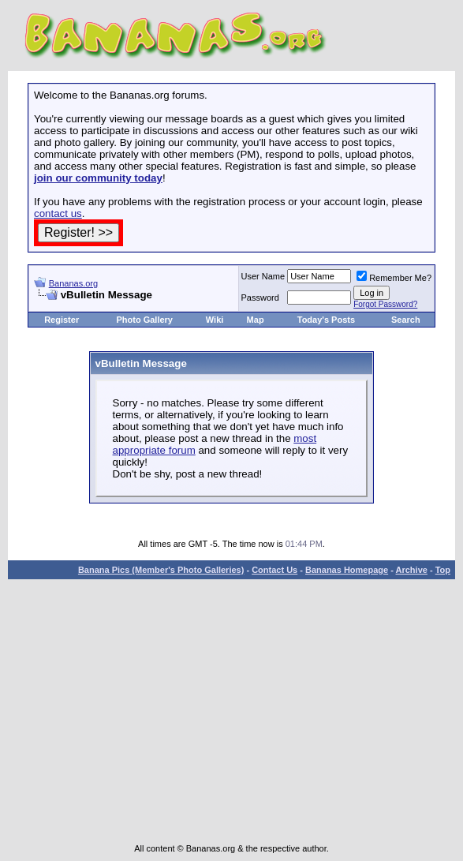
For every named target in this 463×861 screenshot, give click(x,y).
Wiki (215, 319)
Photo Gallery (144, 319)
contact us (58, 213)
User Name (263, 276)
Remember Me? (394, 278)
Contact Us (274, 570)
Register (61, 319)
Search (405, 319)
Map (255, 319)
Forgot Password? (385, 304)
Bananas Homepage (346, 570)
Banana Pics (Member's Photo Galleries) (161, 570)
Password (260, 297)
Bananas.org (73, 283)
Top (442, 570)
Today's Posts (326, 319)
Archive (412, 570)
